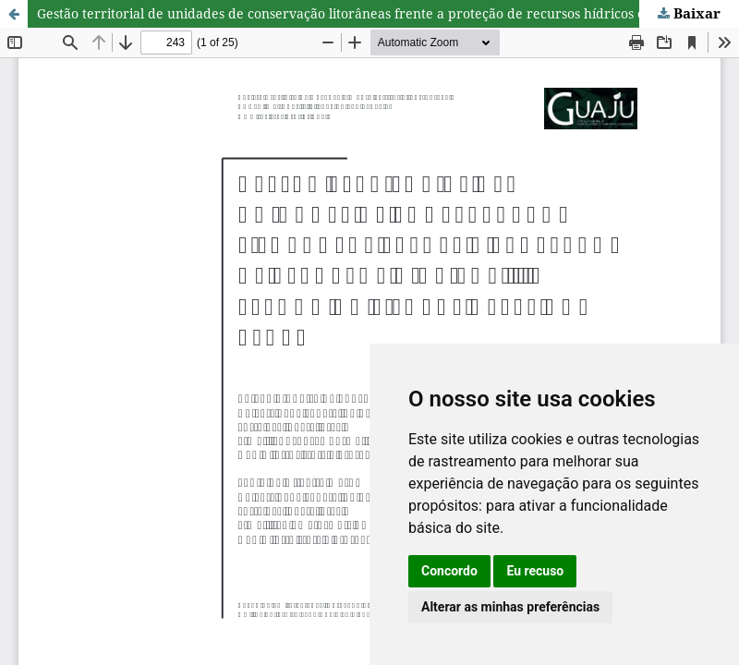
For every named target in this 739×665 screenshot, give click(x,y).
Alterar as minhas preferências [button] (510, 606)
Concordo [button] (449, 570)
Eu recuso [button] (534, 570)
